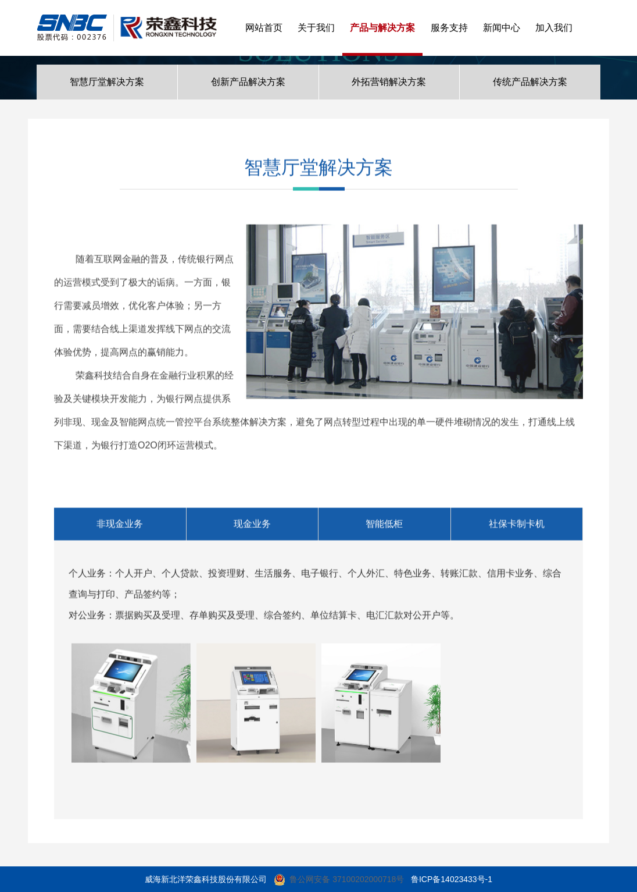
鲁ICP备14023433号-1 (451, 879)
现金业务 (252, 527)
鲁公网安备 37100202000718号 (346, 879)
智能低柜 (384, 527)
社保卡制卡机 (517, 527)
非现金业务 (119, 527)
